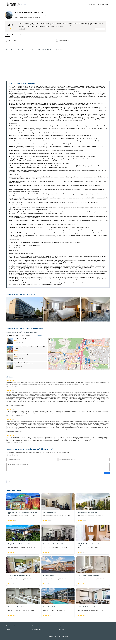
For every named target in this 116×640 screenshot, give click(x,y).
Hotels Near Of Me (103, 4)
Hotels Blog (92, 4)
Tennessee (28, 15)
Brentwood (35, 15)
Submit (107, 473)
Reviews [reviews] (26, 34)
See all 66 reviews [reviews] (100, 29)
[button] (93, 341)
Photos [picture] (13, 34)
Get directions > (39, 335)
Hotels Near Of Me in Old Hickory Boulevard (45, 49)
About (8, 629)
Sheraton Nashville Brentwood (62, 49)
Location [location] (19, 34)
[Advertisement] (58, 64)
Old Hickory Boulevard (45, 15)
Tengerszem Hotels (10, 49)
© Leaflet (93, 369)
